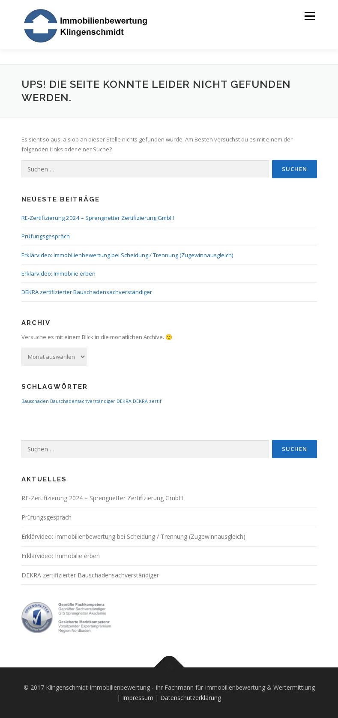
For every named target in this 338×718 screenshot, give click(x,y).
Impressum (137, 698)
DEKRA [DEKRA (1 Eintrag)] (124, 401)
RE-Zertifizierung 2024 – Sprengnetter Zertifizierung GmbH (97, 218)
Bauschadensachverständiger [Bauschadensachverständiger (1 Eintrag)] (82, 401)
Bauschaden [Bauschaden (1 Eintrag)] (35, 401)
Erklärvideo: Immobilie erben (58, 273)
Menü (309, 16)
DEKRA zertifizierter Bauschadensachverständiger (86, 292)
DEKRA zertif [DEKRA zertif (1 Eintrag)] (147, 401)
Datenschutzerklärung (190, 698)
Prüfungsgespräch (45, 236)
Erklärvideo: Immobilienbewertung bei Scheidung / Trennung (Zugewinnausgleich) (127, 255)
